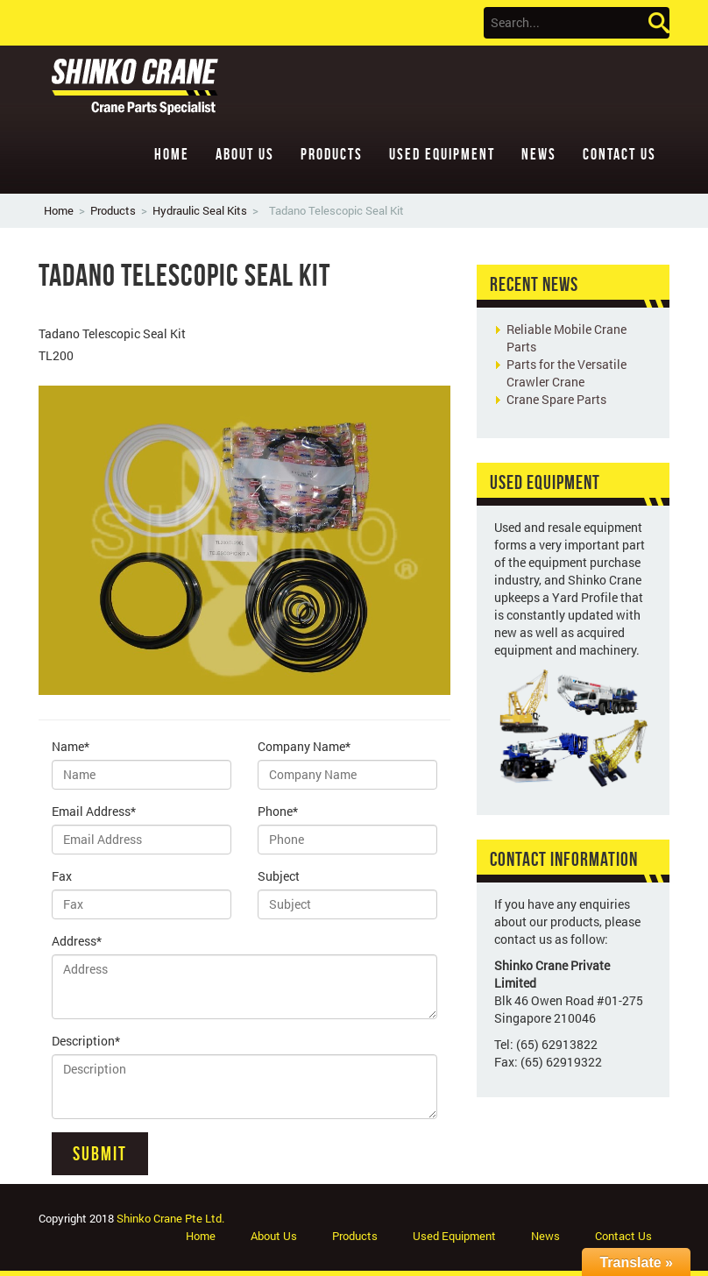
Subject (279, 876)
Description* (86, 1040)
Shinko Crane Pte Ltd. (170, 1218)
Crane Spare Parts (556, 399)
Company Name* (304, 746)
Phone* (278, 811)
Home (171, 154)
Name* (70, 746)
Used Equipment (442, 154)
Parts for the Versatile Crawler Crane (566, 373)
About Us (245, 154)
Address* (77, 940)
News (538, 154)
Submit (100, 1153)
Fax (62, 876)
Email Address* (94, 811)
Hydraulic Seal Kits (199, 210)
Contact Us (619, 154)
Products (332, 154)
